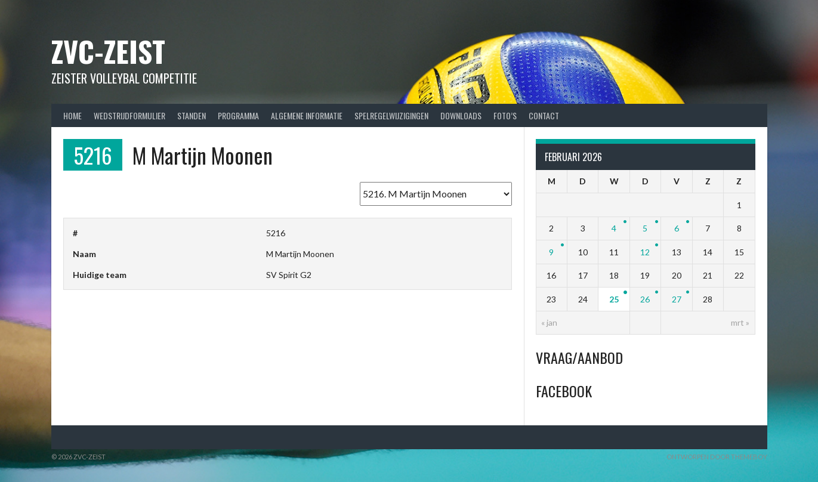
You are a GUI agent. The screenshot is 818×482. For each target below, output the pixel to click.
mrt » (740, 322)
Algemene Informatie (306, 115)
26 (645, 299)
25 (614, 299)
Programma (238, 115)
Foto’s (505, 115)
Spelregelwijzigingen (391, 115)
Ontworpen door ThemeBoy (716, 457)
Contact (544, 115)
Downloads (460, 115)
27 (676, 299)
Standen (191, 115)
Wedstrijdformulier (129, 115)
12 (645, 252)
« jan (549, 322)
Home (72, 115)
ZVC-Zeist (108, 51)
